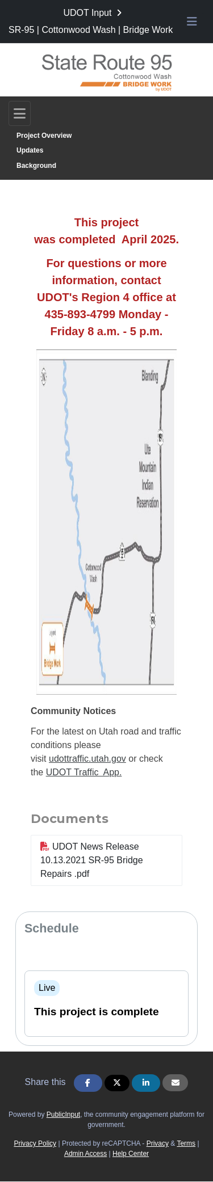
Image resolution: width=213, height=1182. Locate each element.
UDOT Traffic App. (84, 772)
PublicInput (63, 1114)
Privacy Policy (35, 1143)
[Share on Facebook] (88, 1083)
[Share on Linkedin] (146, 1083)
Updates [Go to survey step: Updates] (29, 150)
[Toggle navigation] (20, 113)
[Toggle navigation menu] (191, 21)
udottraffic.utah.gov (87, 758)
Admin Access (85, 1154)
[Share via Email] (175, 1082)
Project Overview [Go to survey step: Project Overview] (44, 136)
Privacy (158, 1143)
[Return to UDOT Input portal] (93, 13)
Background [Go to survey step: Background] (36, 166)
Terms (186, 1143)
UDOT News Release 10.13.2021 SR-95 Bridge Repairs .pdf (91, 860)
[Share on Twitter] (117, 1083)
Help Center (130, 1154)
